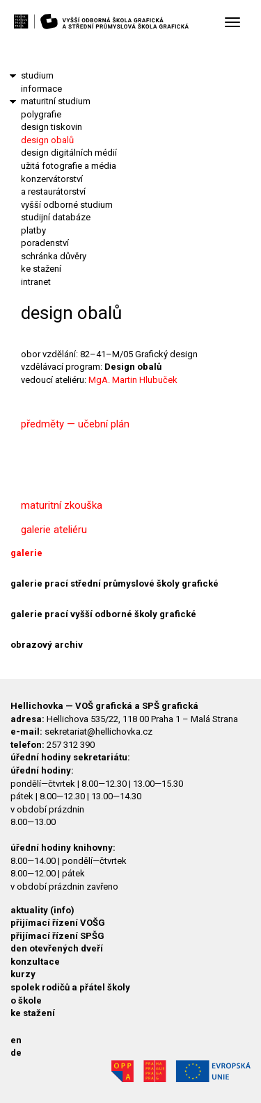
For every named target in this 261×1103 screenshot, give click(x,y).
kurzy (22, 974)
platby (33, 230)
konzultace (35, 961)
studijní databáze (55, 217)
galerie (26, 553)
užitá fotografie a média (68, 166)
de (16, 1052)
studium (37, 75)
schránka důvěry (53, 256)
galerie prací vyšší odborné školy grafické (103, 614)
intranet (36, 282)
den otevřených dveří (56, 948)
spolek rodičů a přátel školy (70, 987)
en (16, 1040)
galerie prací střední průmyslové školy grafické (114, 583)
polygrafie (41, 114)
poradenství (45, 243)
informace (41, 88)
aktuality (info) (42, 910)
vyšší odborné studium (67, 204)
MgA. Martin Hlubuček (132, 380)
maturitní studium (55, 101)
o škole (26, 1000)
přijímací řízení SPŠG (57, 936)
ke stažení (41, 268)
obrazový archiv (46, 644)
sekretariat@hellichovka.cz (98, 731)
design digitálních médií (69, 152)
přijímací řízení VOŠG (57, 922)
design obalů (47, 140)
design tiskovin (51, 127)
